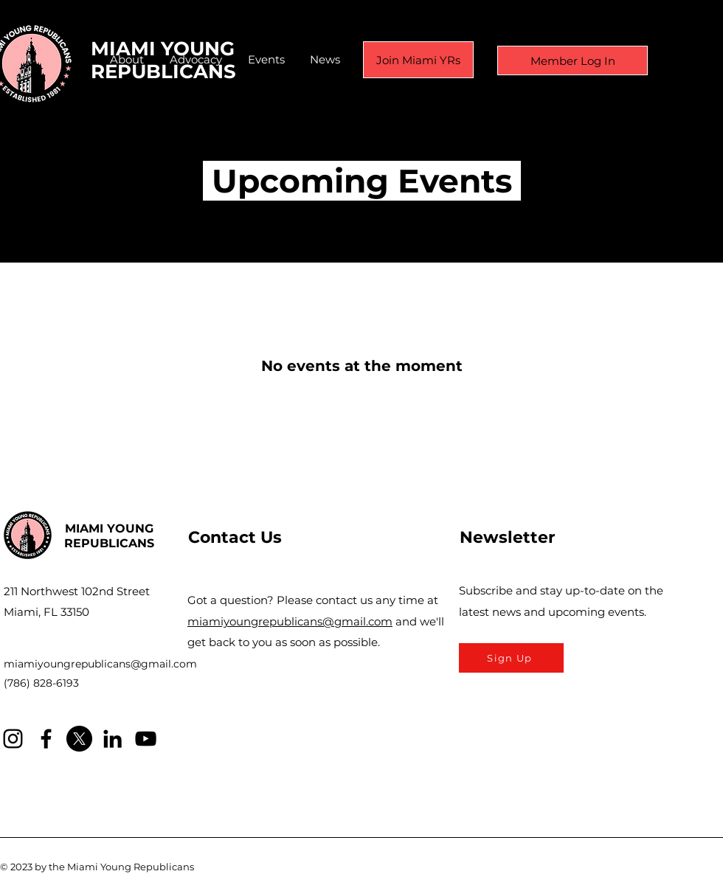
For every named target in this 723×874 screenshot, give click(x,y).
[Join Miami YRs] (418, 59)
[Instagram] (13, 739)
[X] (79, 739)
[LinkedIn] (112, 739)
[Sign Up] (511, 658)
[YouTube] (146, 739)
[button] (126, 59)
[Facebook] (46, 739)
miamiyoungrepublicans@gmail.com (100, 663)
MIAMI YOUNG (109, 528)
